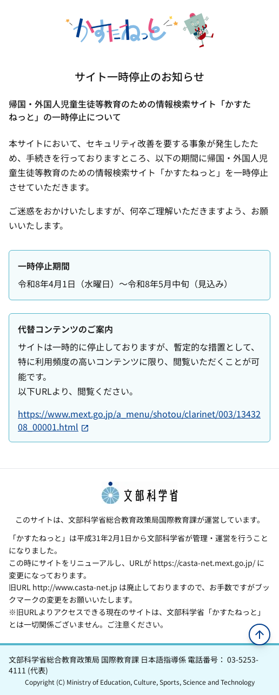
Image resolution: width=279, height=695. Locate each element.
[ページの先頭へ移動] (259, 634)
